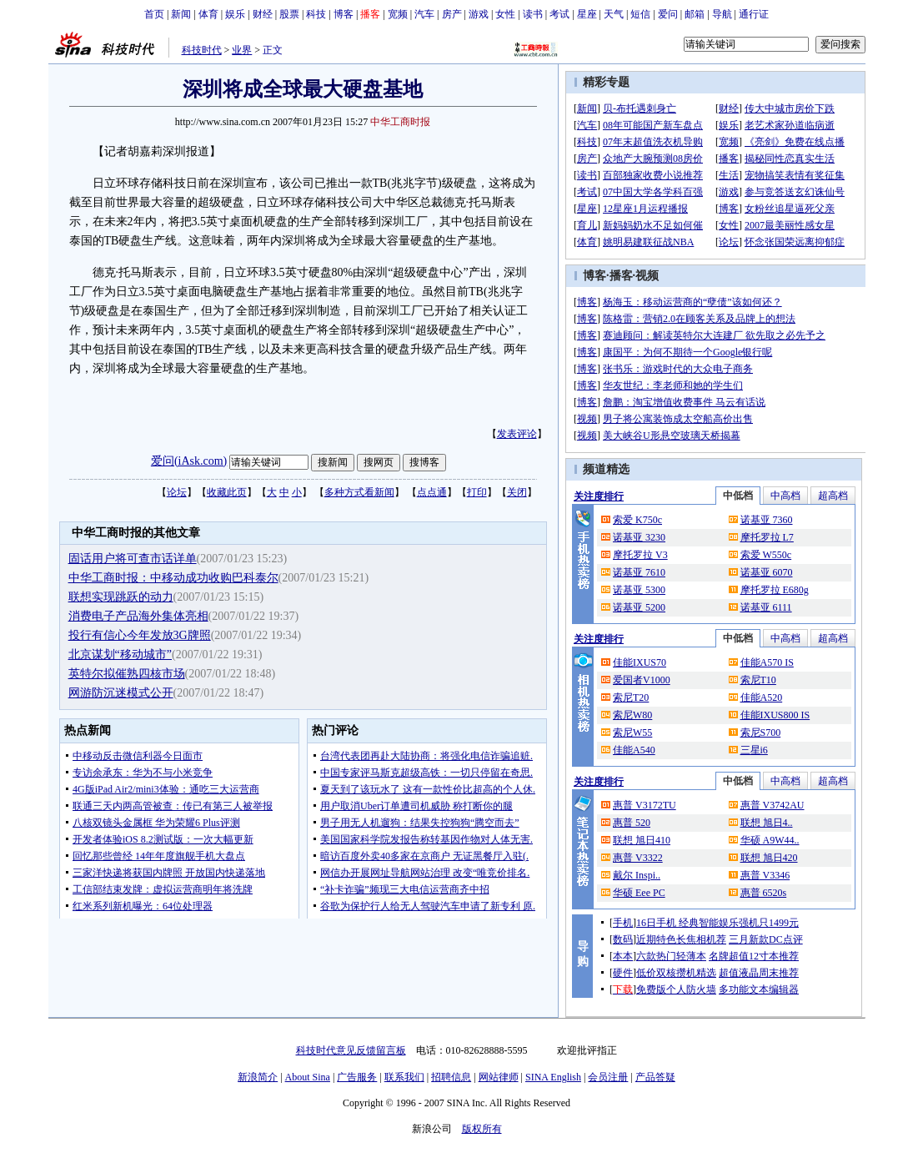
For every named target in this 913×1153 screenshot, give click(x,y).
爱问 (668, 14)
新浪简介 (258, 1077)
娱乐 (235, 14)
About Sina (307, 1077)
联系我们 (404, 1077)
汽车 (424, 14)
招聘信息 (451, 1077)
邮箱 (695, 14)
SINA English (553, 1077)
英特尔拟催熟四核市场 (126, 673)
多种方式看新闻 (359, 492)
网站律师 (499, 1077)
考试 (559, 14)
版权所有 (482, 1129)
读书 (533, 14)
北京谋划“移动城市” (120, 654)
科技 (316, 14)
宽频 (398, 14)
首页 (154, 14)
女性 (505, 14)
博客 (344, 14)
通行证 (754, 14)
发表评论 (517, 434)
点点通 (432, 492)
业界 (242, 50)
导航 (722, 14)
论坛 (177, 492)
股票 (289, 14)
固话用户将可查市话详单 (132, 558)
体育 (208, 14)
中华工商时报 (400, 122)
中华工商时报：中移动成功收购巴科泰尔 (173, 577)
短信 (640, 14)
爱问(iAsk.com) (189, 461)
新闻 (181, 14)
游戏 (479, 14)
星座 (587, 14)
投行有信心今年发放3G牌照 (139, 635)
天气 (614, 14)
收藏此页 (227, 492)
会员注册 (608, 1077)
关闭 (517, 492)
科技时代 (202, 50)
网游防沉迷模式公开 (120, 693)
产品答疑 (655, 1077)
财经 (263, 14)
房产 (452, 14)
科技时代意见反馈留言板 (351, 1050)
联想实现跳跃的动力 (120, 597)
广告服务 (357, 1077)
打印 (477, 492)
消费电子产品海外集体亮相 (138, 616)
